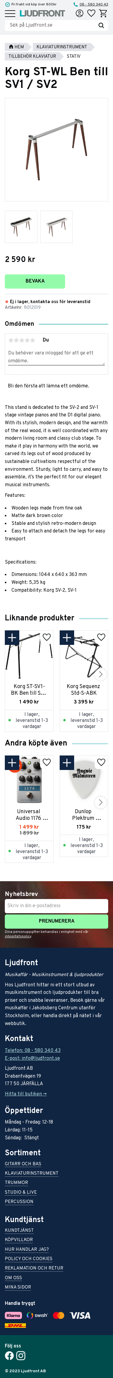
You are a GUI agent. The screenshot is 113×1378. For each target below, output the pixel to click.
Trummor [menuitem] (16, 1183)
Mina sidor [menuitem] (18, 1287)
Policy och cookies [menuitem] (28, 1259)
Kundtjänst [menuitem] (19, 1231)
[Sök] (101, 25)
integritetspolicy (18, 936)
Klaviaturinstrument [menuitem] (31, 1173)
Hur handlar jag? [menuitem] (27, 1250)
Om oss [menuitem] (13, 1278)
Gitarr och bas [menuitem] (23, 1164)
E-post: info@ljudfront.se (32, 1059)
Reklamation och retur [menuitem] (34, 1268)
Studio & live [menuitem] (21, 1192)
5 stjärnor (32, 340)
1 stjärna (11, 340)
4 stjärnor (27, 340)
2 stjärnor (16, 340)
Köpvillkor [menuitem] (19, 1240)
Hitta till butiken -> (26, 1094)
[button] (10, 14)
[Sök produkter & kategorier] (52, 25)
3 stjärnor (21, 340)
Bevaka (35, 281)
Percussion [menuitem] (19, 1202)
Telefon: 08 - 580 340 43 (33, 1051)
